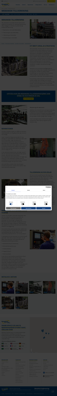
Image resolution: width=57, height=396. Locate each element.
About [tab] (44, 190)
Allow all (43, 208)
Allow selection (28, 208)
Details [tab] (28, 190)
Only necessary (13, 208)
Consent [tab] (13, 190)
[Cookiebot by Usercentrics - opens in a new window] (46, 187)
